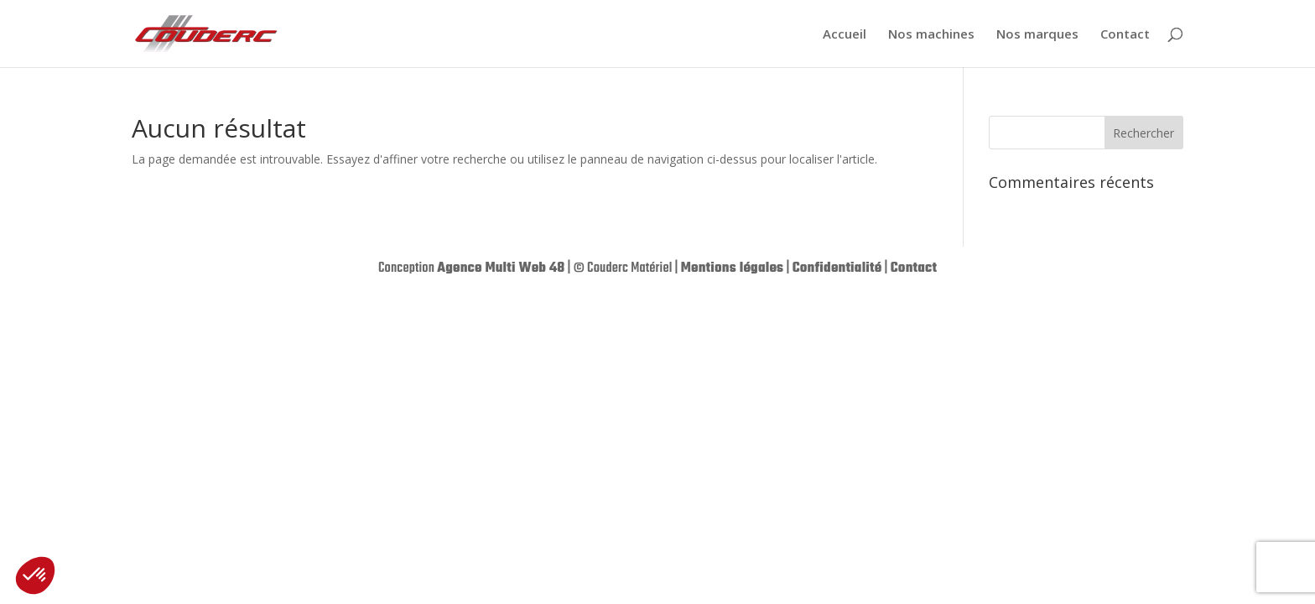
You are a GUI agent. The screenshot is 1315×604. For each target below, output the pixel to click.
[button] (35, 575)
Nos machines (931, 35)
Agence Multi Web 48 (500, 268)
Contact (1125, 35)
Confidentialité (837, 268)
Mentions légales (732, 268)
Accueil (844, 35)
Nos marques (1037, 35)
